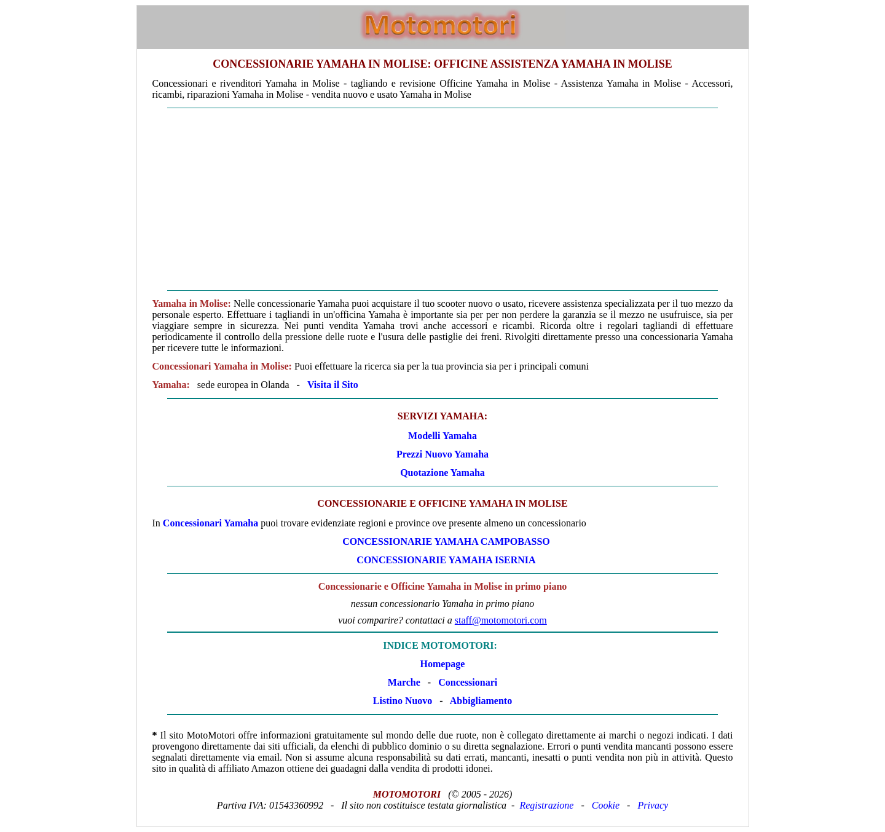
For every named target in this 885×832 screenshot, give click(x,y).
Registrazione (546, 805)
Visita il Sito (332, 384)
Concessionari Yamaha (210, 523)
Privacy (652, 805)
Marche (404, 682)
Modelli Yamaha (442, 435)
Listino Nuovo (402, 700)
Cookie (606, 805)
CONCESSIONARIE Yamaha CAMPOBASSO (446, 541)
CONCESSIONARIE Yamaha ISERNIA (445, 560)
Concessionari (467, 682)
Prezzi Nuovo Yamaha (442, 454)
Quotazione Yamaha (442, 472)
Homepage (442, 664)
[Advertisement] (443, 199)
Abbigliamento (481, 700)
